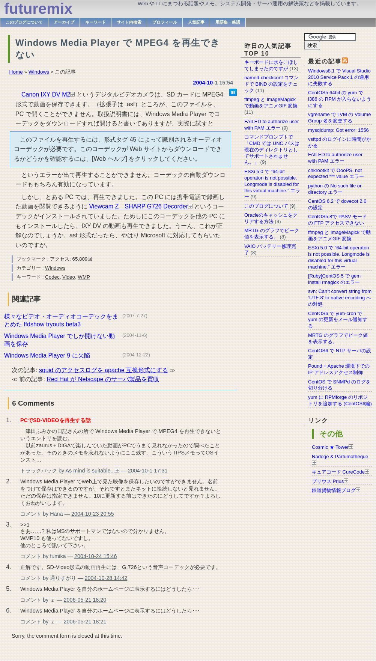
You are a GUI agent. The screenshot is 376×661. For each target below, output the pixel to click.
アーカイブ (64, 22)
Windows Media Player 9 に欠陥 (47, 355)
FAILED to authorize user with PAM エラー (335, 158)
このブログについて (24, 22)
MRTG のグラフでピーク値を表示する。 (271, 234)
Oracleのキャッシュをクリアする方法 (271, 218)
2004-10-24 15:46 (95, 556)
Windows (39, 72)
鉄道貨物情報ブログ (334, 490)
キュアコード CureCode (338, 472)
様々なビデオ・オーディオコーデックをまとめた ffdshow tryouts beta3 (61, 320)
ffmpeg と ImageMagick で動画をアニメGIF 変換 (339, 235)
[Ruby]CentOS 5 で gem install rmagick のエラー (334, 279)
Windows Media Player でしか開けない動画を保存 (59, 340)
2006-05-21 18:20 (85, 600)
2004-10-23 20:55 (92, 514)
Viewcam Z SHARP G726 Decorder (138, 206)
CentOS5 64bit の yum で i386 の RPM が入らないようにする (339, 99)
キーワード (95, 22)
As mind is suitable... (90, 471)
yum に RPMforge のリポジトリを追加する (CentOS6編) (340, 400)
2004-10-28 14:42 (106, 578)
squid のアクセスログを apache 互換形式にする (103, 370)
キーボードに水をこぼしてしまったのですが (271, 65)
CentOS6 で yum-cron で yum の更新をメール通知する (337, 320)
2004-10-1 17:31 (148, 471)
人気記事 (196, 22)
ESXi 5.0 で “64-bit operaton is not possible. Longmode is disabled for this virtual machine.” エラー (339, 257)
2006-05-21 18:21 (85, 622)
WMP (84, 277)
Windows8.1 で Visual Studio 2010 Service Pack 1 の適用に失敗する (339, 77)
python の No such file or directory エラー (334, 189)
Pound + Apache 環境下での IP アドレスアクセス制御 (339, 369)
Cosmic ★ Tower (330, 447)
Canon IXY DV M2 (45, 94)
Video (68, 277)
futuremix (38, 8)
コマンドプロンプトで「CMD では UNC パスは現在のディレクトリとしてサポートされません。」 (271, 149)
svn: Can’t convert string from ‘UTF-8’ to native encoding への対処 (339, 297)
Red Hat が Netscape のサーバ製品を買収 (103, 379)
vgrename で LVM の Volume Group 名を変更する (339, 118)
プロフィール (164, 22)
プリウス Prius (328, 481)
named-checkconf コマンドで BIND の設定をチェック (271, 84)
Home (16, 72)
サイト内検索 (129, 22)
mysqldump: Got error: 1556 (338, 130)
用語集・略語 (227, 22)
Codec (52, 277)
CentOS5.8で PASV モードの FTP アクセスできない (337, 220)
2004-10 (203, 83)
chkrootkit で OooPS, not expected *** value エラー (336, 174)
